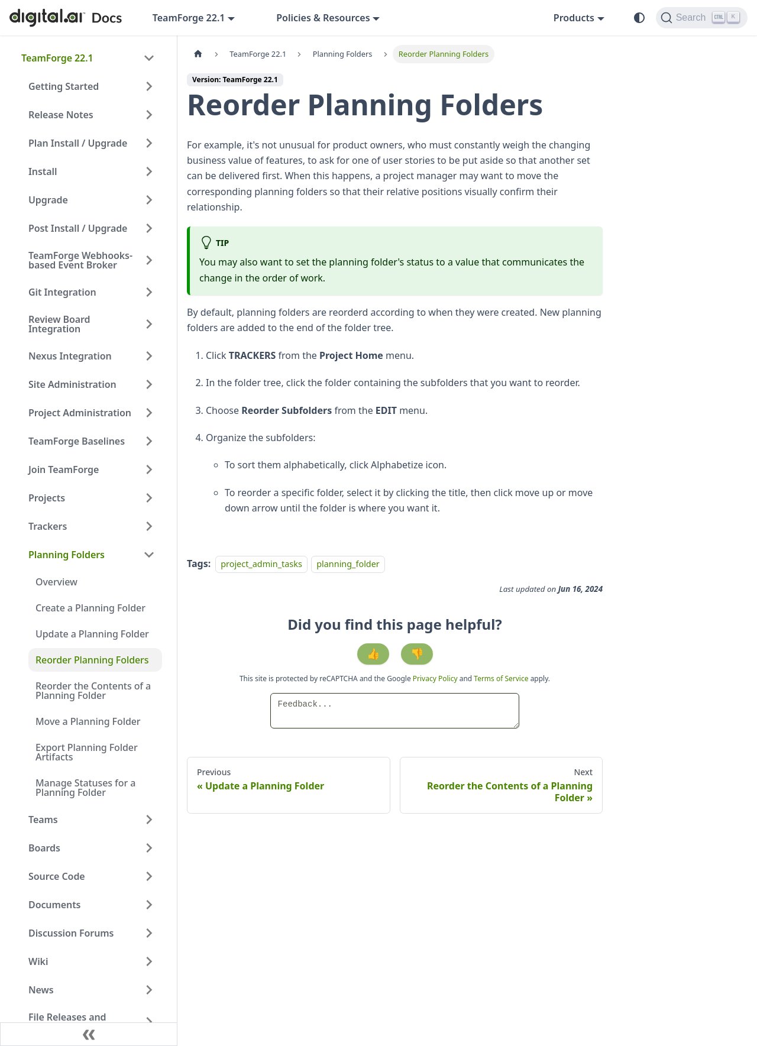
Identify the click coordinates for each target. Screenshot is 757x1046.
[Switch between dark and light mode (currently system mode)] (639, 17)
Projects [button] (46, 497)
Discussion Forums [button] (71, 933)
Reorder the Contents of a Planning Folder (93, 690)
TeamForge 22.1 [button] (189, 17)
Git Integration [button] (62, 292)
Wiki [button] (38, 961)
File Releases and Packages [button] (67, 1022)
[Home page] (198, 54)
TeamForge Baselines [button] (76, 441)
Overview (56, 581)
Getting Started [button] (63, 86)
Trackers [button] (47, 526)
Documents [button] (54, 904)
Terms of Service (501, 678)
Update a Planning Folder (92, 633)
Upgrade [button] (48, 199)
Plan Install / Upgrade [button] (77, 143)
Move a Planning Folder (88, 721)
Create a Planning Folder (90, 607)
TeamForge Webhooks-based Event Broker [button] (80, 260)
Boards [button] (44, 847)
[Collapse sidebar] (88, 1034)
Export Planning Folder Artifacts (86, 752)
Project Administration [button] (79, 412)
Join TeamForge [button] (63, 469)
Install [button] (42, 171)
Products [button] (574, 17)
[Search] (702, 17)
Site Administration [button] (72, 384)
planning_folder (348, 563)
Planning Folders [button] (66, 554)
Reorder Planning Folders (91, 659)
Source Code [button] (56, 876)
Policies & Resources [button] (323, 17)
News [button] (41, 989)
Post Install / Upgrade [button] (77, 228)
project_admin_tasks (261, 563)
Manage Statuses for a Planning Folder (85, 787)
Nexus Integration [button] (70, 355)
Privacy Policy (436, 678)
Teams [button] (43, 819)
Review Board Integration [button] (59, 324)
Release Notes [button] (60, 114)
